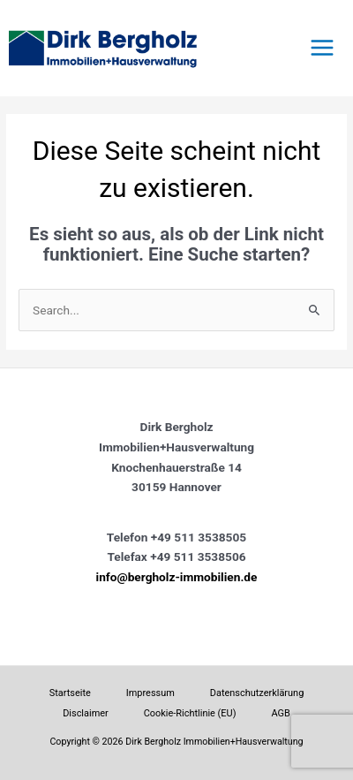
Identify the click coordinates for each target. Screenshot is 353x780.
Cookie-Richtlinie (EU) (190, 713)
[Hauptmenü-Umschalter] (322, 48)
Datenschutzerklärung (257, 693)
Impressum (150, 693)
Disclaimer (86, 713)
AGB (280, 713)
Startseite (70, 693)
